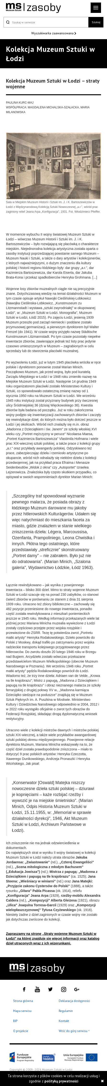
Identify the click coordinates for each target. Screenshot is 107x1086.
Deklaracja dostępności (74, 1001)
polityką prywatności (61, 1081)
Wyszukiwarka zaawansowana (53, 33)
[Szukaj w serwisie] (46, 22)
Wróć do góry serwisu (74, 1031)
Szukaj (96, 22)
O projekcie (20, 1031)
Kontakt (64, 1021)
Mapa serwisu (22, 1011)
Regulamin (66, 1011)
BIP (15, 1021)
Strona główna (23, 1001)
